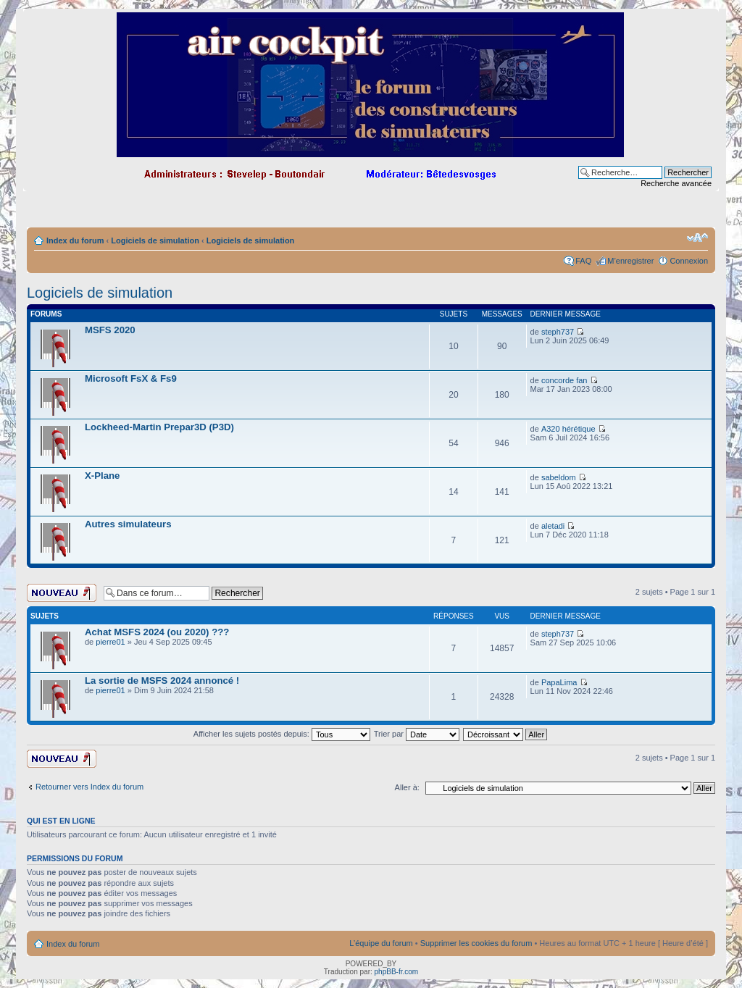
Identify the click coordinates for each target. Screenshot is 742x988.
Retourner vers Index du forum (89, 786)
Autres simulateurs (128, 524)
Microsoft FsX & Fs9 (131, 378)
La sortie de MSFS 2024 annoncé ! (162, 680)
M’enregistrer (630, 260)
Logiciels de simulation (155, 240)
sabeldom (558, 477)
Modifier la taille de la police (697, 237)
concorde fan (564, 380)
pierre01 (110, 641)
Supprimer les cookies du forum (476, 943)
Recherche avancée (676, 183)
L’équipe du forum (380, 943)
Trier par (416, 733)
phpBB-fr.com (397, 972)
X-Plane (102, 475)
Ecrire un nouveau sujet (61, 593)
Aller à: (407, 787)
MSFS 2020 (110, 330)
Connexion (689, 260)
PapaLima (559, 682)
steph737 (557, 331)
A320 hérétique (568, 428)
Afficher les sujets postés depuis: (281, 733)
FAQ (583, 260)
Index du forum (75, 240)
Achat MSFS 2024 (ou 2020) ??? (157, 632)
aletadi (552, 526)
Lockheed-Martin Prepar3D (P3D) (159, 427)
